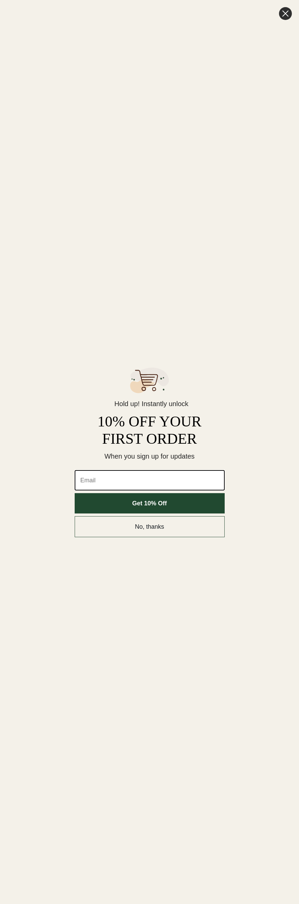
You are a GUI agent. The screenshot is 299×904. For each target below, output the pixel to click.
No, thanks (149, 526)
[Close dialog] (285, 13)
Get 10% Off (149, 503)
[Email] (150, 480)
